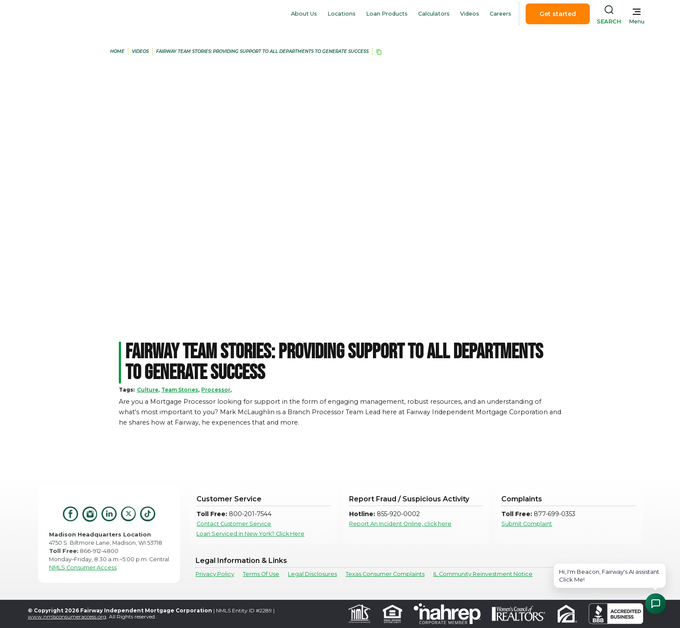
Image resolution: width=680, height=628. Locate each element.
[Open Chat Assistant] (655, 603)
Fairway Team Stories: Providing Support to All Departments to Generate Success (262, 51)
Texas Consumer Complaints (385, 574)
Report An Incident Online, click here (400, 523)
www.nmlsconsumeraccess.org (67, 616)
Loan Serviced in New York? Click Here (250, 533)
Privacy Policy (215, 574)
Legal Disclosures (312, 574)
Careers (500, 13)
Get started (557, 14)
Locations (341, 13)
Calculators (434, 13)
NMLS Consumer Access (83, 567)
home (117, 51)
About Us (304, 13)
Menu (636, 21)
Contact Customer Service (233, 523)
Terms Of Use (261, 574)
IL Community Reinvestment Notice (483, 574)
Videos (469, 13)
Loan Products (387, 13)
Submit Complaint (526, 523)
